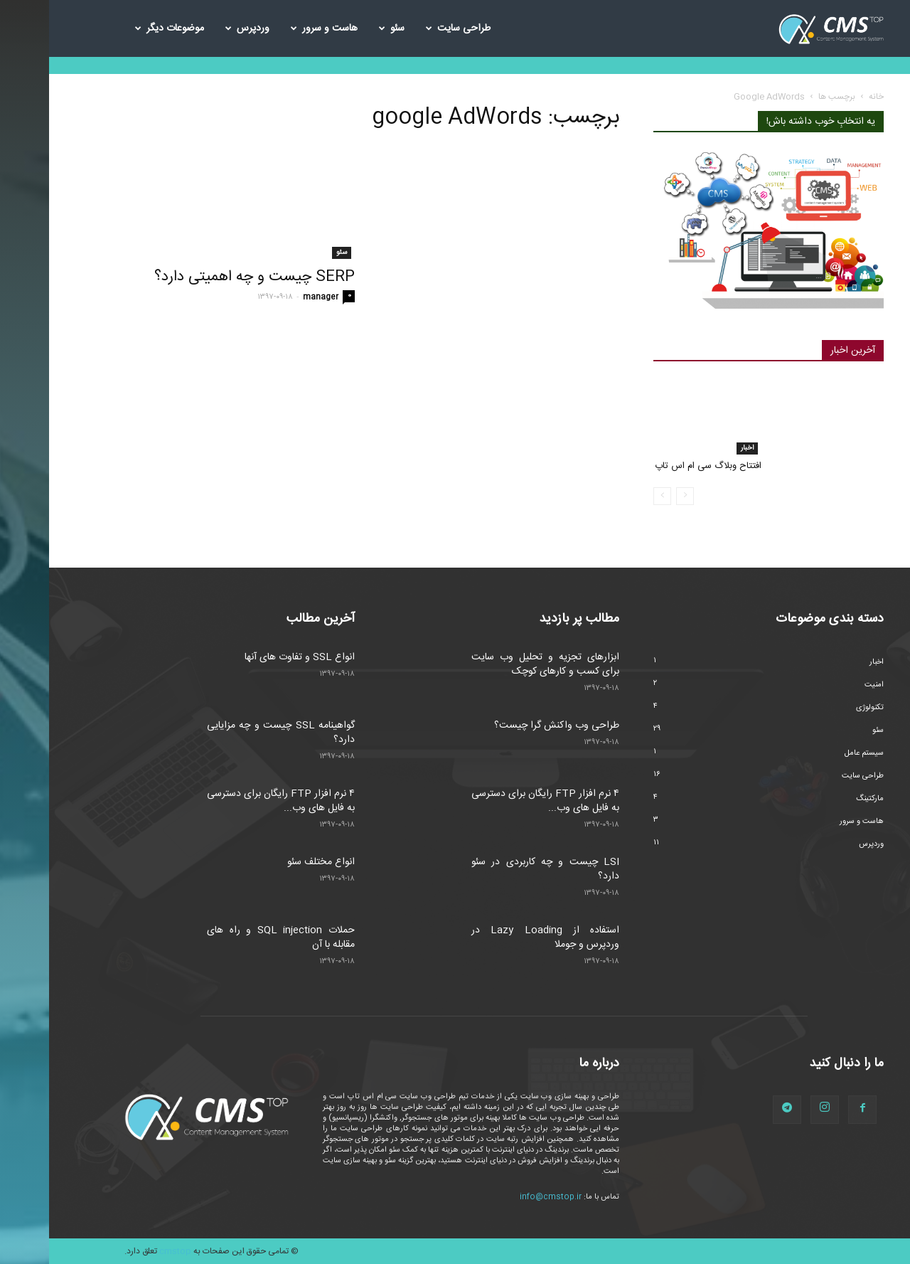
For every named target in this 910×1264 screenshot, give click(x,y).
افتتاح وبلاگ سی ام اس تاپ (659, 466)
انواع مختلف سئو (272, 862)
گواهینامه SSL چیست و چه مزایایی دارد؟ (232, 732)
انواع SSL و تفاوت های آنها (251, 657)
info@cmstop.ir (501, 1197)
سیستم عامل (815, 753)
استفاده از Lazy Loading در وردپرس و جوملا (496, 937)
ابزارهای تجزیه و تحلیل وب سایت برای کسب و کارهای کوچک (496, 664)
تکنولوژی (821, 707)
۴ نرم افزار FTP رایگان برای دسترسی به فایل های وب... (232, 801)
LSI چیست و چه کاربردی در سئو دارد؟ (496, 869)
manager (271, 297)
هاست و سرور (275, 28)
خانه (827, 97)
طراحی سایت (409, 28)
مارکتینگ (821, 798)
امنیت (825, 685)
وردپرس (198, 28)
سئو (342, 28)
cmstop (126, 1251)
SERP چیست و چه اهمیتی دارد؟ (205, 277)
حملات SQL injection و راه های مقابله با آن (232, 937)
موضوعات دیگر (120, 28)
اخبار (698, 448)
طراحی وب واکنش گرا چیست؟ (507, 725)
